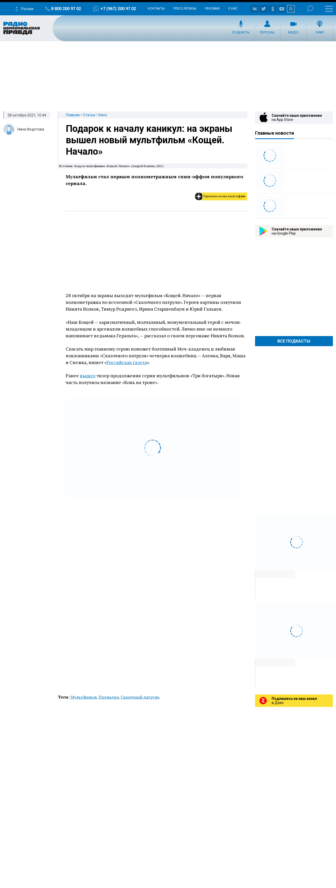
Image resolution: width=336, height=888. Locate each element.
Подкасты (241, 32)
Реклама (212, 8)
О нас (232, 8)
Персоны (267, 32)
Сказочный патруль (140, 697)
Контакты (156, 8)
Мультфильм (84, 697)
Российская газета (126, 362)
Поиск (310, 8)
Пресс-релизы (184, 8)
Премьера (109, 697)
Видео (293, 32)
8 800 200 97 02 (66, 8)
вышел (87, 375)
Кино (103, 115)
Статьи (89, 115)
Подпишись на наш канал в (224, 196)
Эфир (319, 32)
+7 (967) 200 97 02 (118, 8)
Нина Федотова (30, 129)
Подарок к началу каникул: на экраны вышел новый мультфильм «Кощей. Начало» (149, 140)
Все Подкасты (293, 341)
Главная (73, 115)
